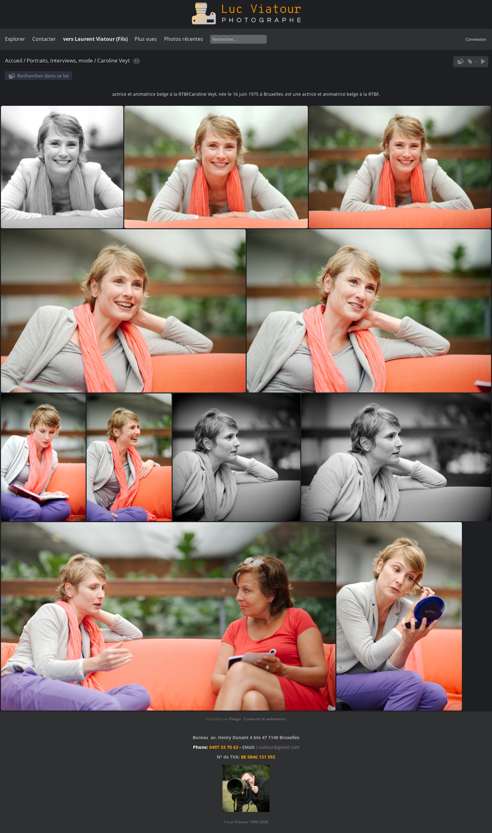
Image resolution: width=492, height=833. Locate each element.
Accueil (13, 60)
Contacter (44, 38)
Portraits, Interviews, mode (60, 60)
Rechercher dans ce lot (43, 76)
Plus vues (146, 38)
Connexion (476, 39)
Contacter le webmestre (265, 719)
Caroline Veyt (114, 60)
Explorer (15, 38)
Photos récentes (183, 38)
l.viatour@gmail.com (277, 747)
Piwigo (235, 719)
